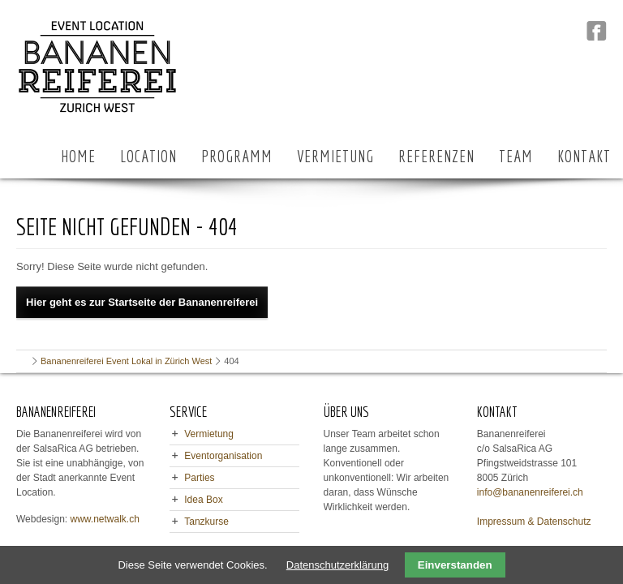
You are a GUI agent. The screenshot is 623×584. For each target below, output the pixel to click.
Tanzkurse (206, 521)
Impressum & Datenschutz (534, 521)
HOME (78, 156)
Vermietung (209, 434)
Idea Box (203, 499)
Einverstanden (455, 565)
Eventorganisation (223, 456)
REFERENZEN (436, 156)
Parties (199, 477)
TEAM (516, 156)
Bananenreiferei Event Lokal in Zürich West (126, 361)
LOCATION (148, 156)
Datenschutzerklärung (337, 565)
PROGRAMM (237, 156)
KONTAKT (584, 156)
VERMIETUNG (335, 156)
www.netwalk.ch (105, 519)
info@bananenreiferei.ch (530, 492)
